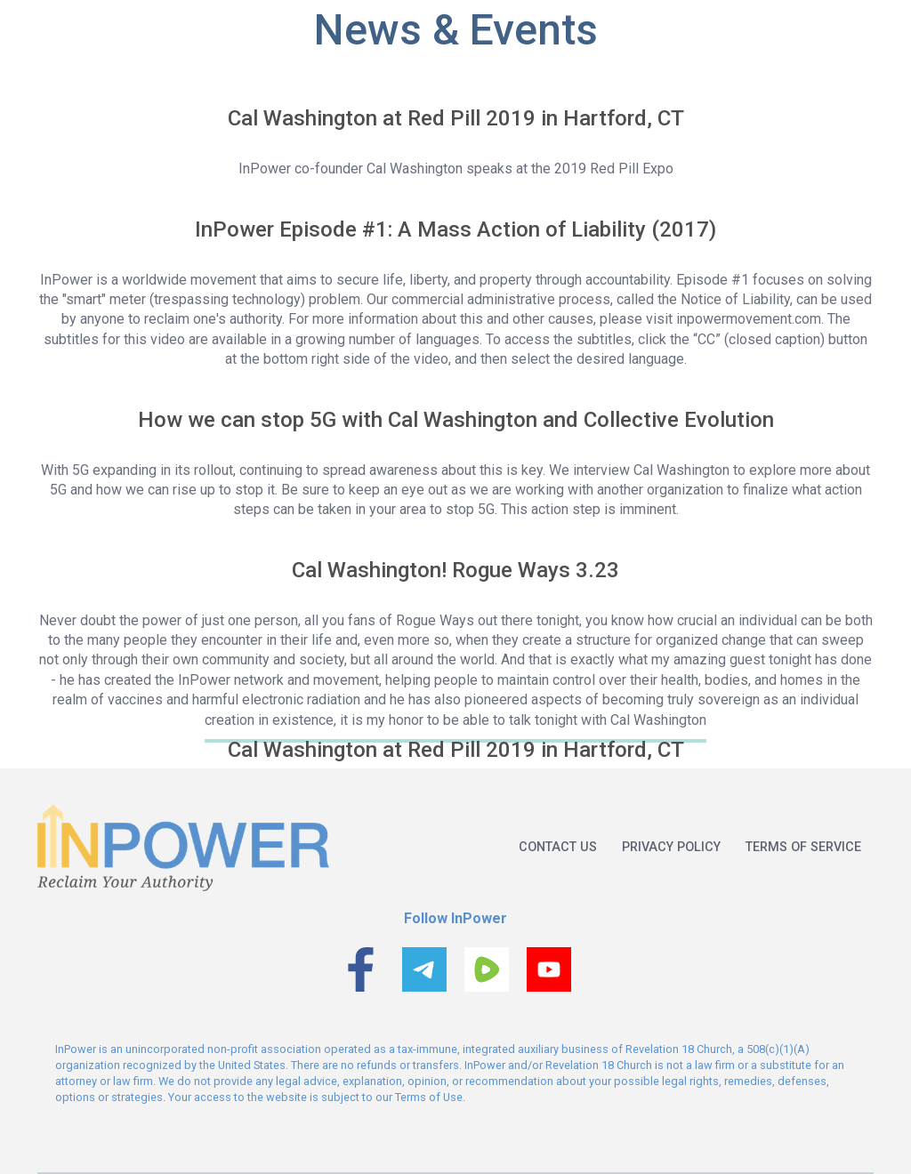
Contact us (558, 847)
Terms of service (803, 847)
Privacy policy (671, 847)
